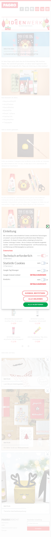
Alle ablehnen (35, 299)
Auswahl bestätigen (35, 293)
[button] (39, 275)
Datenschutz (8, 251)
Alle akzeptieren (35, 304)
